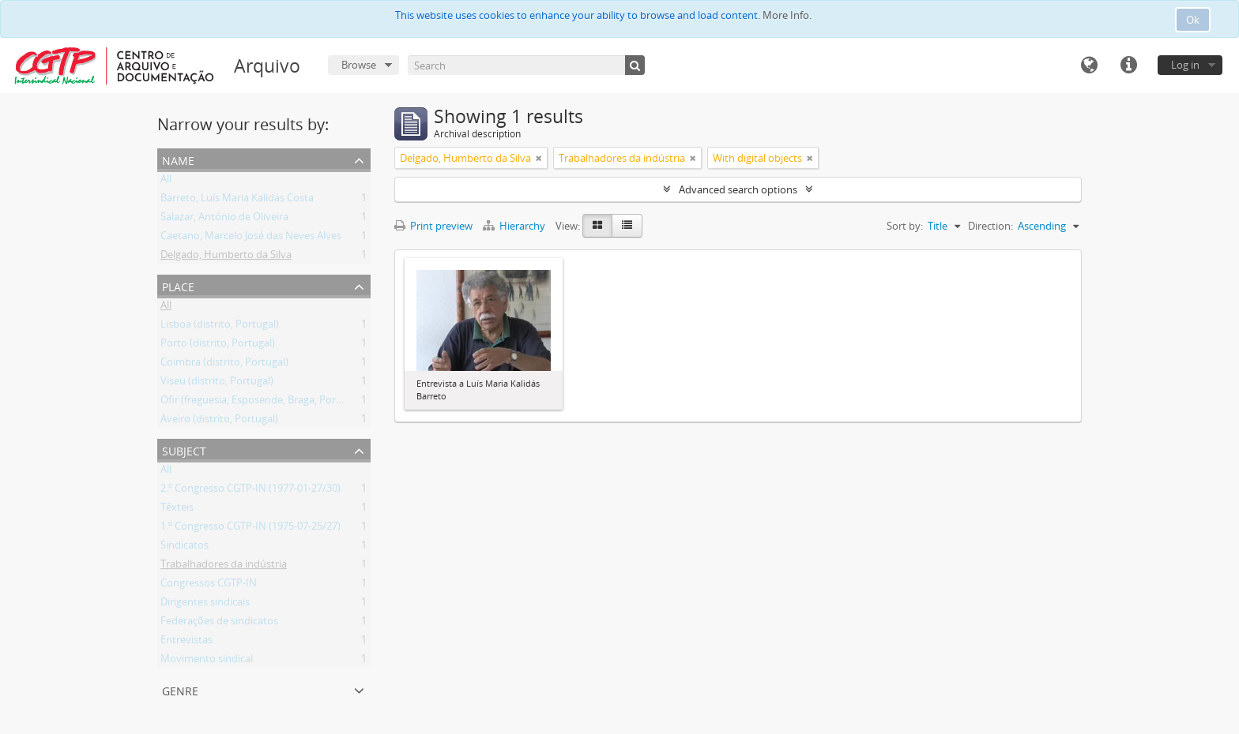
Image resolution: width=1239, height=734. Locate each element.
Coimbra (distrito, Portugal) (224, 365)
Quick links (1128, 65)
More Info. (787, 15)
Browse (358, 65)
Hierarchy (515, 226)
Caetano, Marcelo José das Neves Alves (250, 238)
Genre (180, 689)
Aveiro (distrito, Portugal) (219, 421)
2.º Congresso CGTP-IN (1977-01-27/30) (250, 491)
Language (1089, 65)
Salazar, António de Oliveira (224, 219)
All (165, 181)
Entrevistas (186, 642)
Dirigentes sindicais (205, 604)
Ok (1192, 20)
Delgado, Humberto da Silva (226, 257)
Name (178, 159)
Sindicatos (184, 548)
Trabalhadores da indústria (223, 567)
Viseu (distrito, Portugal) (216, 383)
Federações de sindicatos (219, 623)
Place (178, 285)
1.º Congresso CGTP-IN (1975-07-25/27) (250, 529)
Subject (184, 449)
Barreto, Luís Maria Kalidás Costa (237, 200)
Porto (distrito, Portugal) (217, 346)
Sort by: (905, 226)
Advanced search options (738, 189)
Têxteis (177, 510)
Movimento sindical (206, 661)
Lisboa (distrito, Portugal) (219, 327)
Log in (1185, 65)
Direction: (990, 226)
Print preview (433, 226)
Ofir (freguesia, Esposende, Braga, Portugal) (261, 402)
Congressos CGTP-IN (208, 586)
